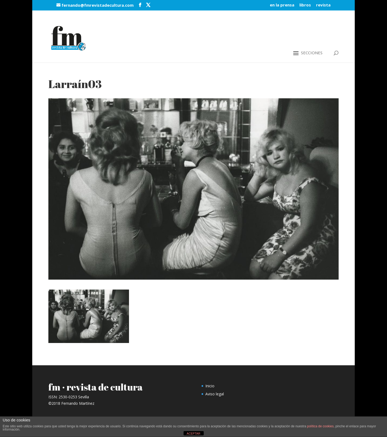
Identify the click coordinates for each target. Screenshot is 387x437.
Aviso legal (214, 393)
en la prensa (282, 5)
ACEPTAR (193, 433)
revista (323, 5)
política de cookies (320, 426)
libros (305, 5)
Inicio (209, 385)
